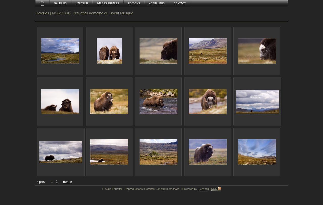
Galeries (42, 13)
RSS (216, 188)
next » (67, 182)
